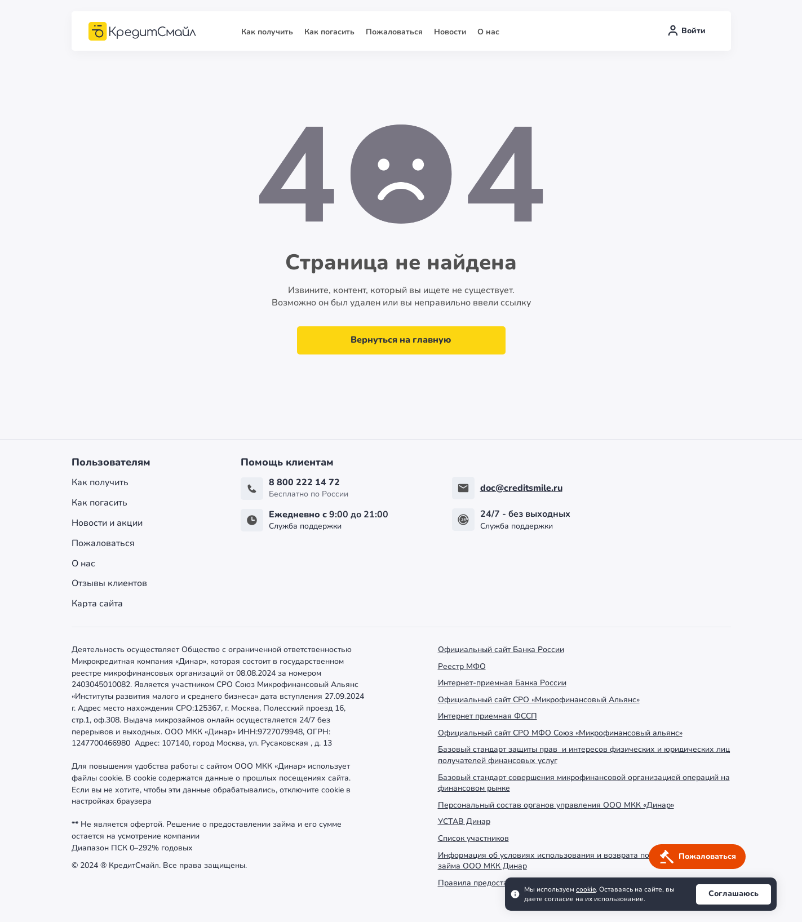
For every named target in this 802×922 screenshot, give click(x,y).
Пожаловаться (394, 31)
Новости (450, 31)
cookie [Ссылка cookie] (586, 889)
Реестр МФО (462, 666)
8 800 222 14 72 (304, 482)
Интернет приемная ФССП (487, 716)
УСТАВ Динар (464, 821)
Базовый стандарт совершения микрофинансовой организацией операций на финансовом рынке (584, 783)
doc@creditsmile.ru (521, 488)
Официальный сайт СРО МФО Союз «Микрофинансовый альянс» (560, 733)
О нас (488, 31)
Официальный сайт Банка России (501, 649)
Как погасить (329, 31)
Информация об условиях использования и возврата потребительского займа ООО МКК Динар (573, 861)
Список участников (473, 838)
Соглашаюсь (733, 893)
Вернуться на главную (401, 340)
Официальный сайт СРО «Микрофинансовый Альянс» (539, 699)
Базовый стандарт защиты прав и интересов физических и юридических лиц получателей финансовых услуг (584, 755)
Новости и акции (107, 523)
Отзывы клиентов (109, 583)
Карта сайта (97, 604)
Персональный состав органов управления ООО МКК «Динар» (556, 805)
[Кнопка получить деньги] (697, 856)
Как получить (267, 31)
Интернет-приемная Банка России (502, 682)
